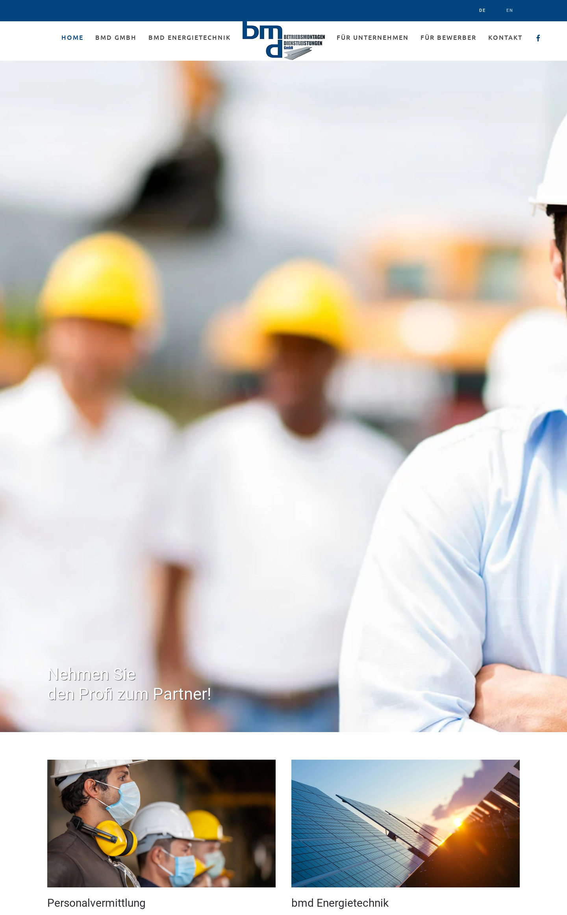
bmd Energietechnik (189, 37)
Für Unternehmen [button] (373, 37)
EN (509, 10)
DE (482, 10)
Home (72, 37)
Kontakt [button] (505, 37)
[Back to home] (284, 41)
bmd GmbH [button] (116, 37)
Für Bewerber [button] (448, 37)
